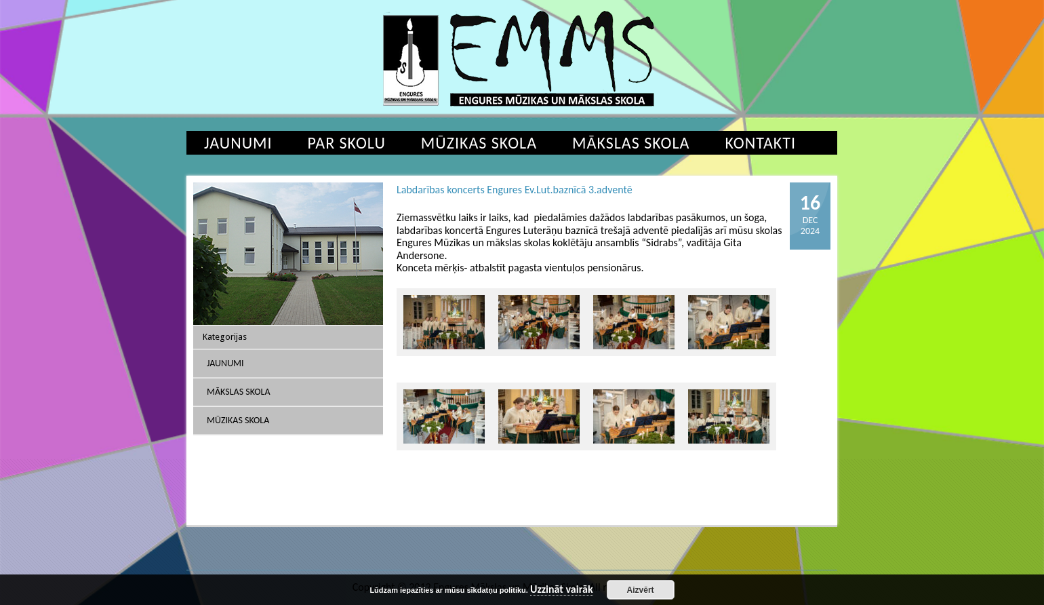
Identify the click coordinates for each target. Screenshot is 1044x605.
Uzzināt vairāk (561, 590)
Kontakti (760, 143)
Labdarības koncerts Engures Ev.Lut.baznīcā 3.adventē (515, 189)
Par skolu (347, 143)
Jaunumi (238, 143)
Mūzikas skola (479, 143)
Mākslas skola (630, 143)
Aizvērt (640, 590)
